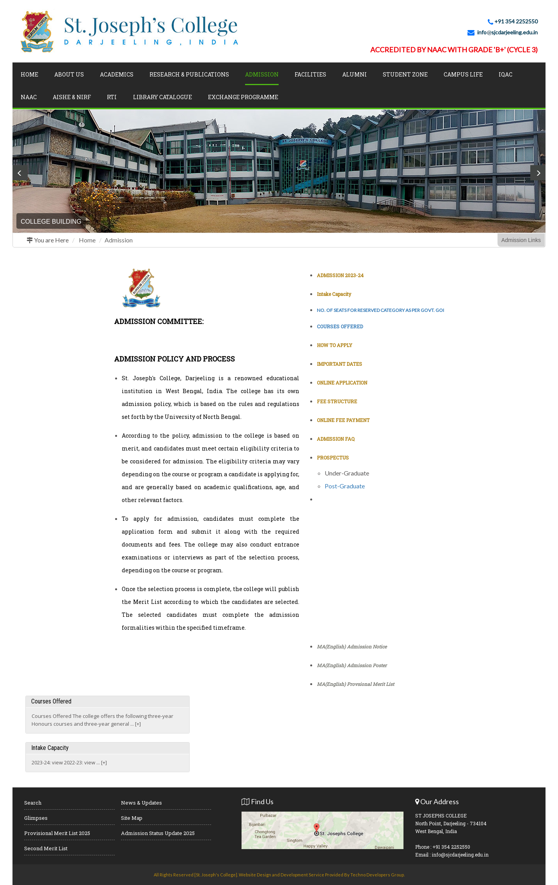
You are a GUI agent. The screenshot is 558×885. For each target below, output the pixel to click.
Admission (119, 240)
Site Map (131, 817)
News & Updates (141, 802)
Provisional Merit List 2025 (57, 833)
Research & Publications (189, 74)
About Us (69, 74)
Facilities (310, 74)
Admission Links (521, 240)
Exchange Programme (243, 97)
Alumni (354, 74)
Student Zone (405, 74)
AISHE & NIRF (72, 97)
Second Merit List (46, 848)
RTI (112, 97)
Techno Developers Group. (377, 874)
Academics (116, 74)
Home (29, 74)
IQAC (505, 74)
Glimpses (36, 817)
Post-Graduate (345, 486)
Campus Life (463, 74)
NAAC (29, 97)
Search (32, 802)
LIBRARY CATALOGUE (162, 97)
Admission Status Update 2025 (158, 833)
